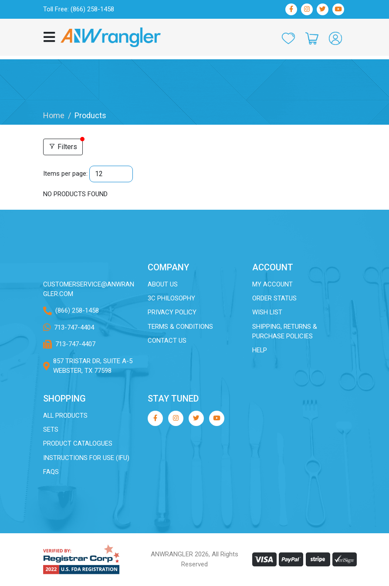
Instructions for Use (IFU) (86, 458)
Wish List (267, 313)
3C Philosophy (172, 298)
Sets (50, 430)
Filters (63, 147)
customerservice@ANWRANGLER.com (89, 289)
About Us (163, 284)
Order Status (274, 298)
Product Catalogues (78, 444)
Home (53, 115)
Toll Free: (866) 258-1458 (78, 9)
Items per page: (65, 173)
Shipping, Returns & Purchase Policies (284, 332)
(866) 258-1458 (77, 311)
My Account (272, 284)
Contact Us (167, 341)
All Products (65, 415)
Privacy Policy (172, 313)
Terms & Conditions (180, 326)
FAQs (51, 472)
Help (259, 350)
